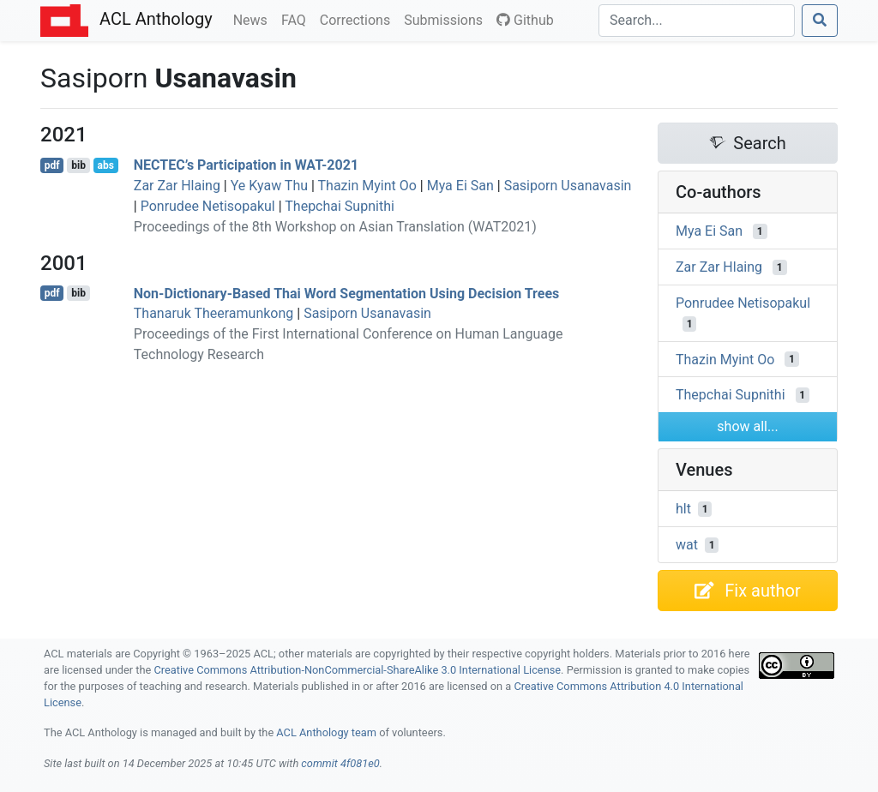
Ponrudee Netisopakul (208, 206)
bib (78, 165)
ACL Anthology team (326, 732)
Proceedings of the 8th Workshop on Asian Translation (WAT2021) (335, 227)
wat (687, 545)
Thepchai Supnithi (339, 206)
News (253, 18)
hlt (683, 509)
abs (105, 165)
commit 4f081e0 (340, 763)
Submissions (447, 18)
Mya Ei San (460, 185)
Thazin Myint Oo (367, 185)
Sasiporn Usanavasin (568, 185)
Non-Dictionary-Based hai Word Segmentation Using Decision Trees (347, 293)
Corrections (358, 18)
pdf (52, 165)
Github (525, 20)
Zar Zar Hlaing (177, 185)
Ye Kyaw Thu (269, 185)
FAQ (297, 18)
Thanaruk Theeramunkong (214, 313)
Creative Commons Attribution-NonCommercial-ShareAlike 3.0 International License (358, 669)
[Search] (696, 20)
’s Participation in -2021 (246, 165)
